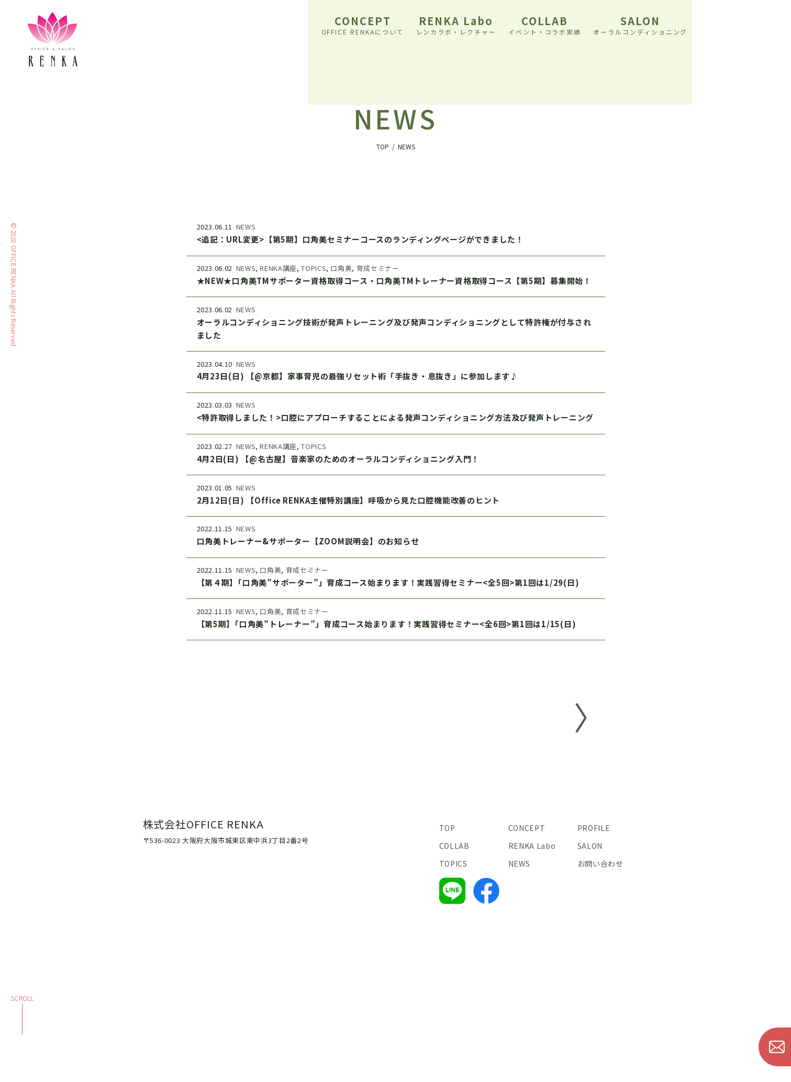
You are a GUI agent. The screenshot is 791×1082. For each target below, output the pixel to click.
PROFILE (593, 828)
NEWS (246, 227)
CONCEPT (363, 24)
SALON (640, 24)
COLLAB (545, 24)
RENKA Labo (456, 24)
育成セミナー (377, 268)
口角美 (341, 268)
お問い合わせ (600, 863)
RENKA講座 (278, 268)
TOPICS (313, 268)
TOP (447, 828)
